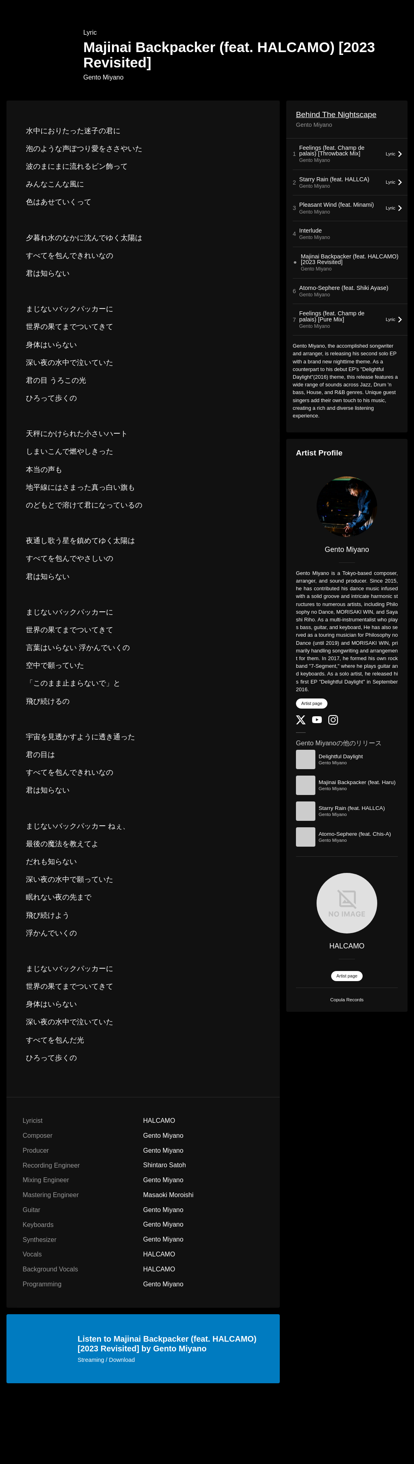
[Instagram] (333, 723)
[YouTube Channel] (317, 721)
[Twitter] (301, 722)
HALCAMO (347, 946)
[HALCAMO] (347, 903)
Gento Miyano (103, 77)
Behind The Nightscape (336, 114)
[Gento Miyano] (347, 506)
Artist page (311, 703)
